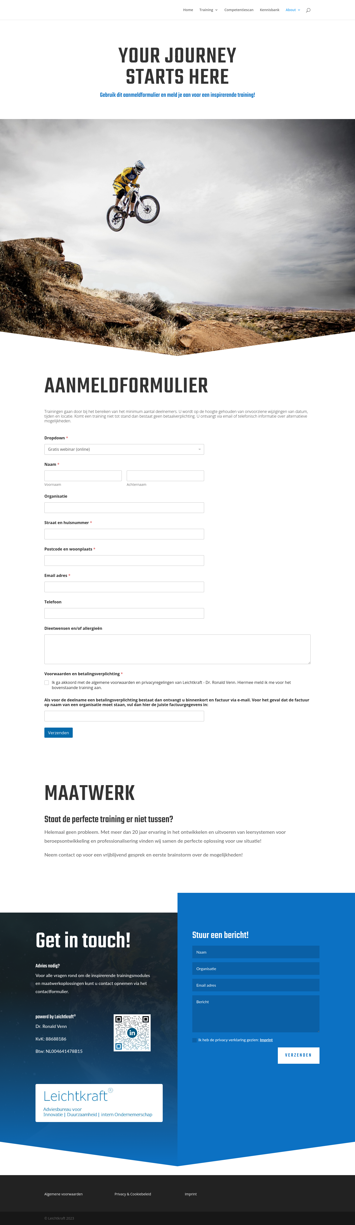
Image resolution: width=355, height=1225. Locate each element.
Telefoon (53, 602)
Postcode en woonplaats (69, 549)
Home (188, 10)
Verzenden (58, 732)
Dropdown (56, 438)
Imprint (266, 1060)
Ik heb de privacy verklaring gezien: (232, 1060)
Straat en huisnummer (68, 522)
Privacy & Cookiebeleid (133, 1194)
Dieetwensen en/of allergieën (73, 628)
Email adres (57, 575)
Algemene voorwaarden (63, 1194)
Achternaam (136, 484)
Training (206, 10)
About (291, 10)
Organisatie (55, 496)
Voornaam (52, 484)
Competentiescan (238, 10)
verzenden (298, 1076)
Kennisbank (269, 10)
